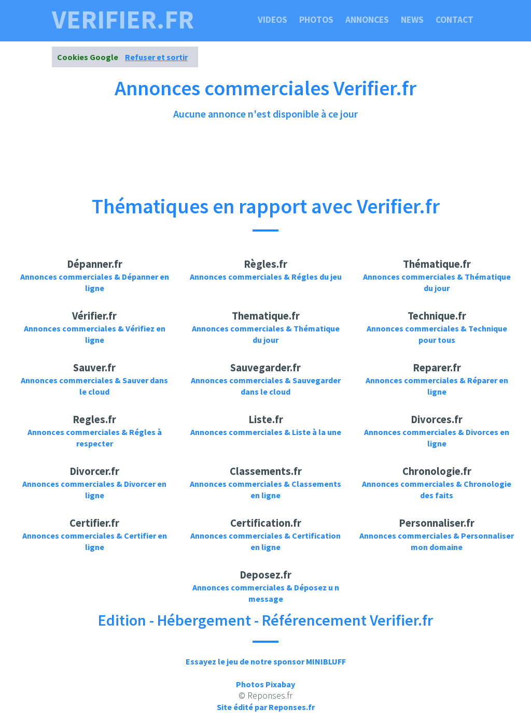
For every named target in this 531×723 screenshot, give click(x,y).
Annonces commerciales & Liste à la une (265, 432)
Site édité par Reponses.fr (266, 707)
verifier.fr (123, 20)
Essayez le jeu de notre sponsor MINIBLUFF (266, 661)
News (412, 19)
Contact (454, 19)
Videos (272, 19)
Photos (316, 19)
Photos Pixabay (265, 684)
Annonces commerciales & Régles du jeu (266, 276)
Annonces (367, 19)
